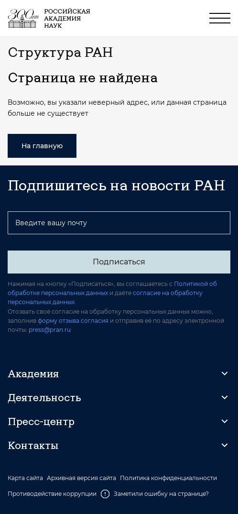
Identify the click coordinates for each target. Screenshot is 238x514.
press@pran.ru (50, 329)
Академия (33, 373)
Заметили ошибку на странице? (154, 494)
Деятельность (44, 397)
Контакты (33, 445)
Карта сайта (25, 478)
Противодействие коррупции (52, 493)
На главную (42, 146)
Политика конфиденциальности (168, 478)
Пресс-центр (41, 421)
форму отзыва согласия (73, 320)
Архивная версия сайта (81, 478)
